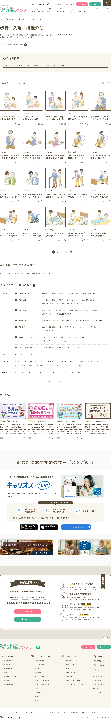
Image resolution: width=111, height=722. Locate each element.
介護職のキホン (9, 661)
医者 (87, 310)
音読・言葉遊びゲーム (43, 684)
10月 (72, 372)
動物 (62, 337)
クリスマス (71, 365)
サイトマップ (98, 692)
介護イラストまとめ (13, 421)
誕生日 (17, 361)
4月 (35, 372)
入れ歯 (93, 327)
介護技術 (7, 665)
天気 (55, 337)
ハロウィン (59, 365)
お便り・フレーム (63, 347)
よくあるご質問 (70, 4)
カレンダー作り (40, 664)
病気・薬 (7, 673)
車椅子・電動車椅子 (49, 327)
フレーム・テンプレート (27, 347)
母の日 (90, 361)
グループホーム (98, 320)
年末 (80, 365)
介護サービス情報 (10, 677)
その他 (64, 341)
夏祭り (31, 365)
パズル (37, 688)
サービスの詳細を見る (76, 527)
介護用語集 (97, 680)
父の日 (99, 361)
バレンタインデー (49, 361)
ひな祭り (63, 361)
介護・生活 (70, 664)
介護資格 (7, 681)
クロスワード (40, 676)
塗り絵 (37, 668)
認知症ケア (8, 669)
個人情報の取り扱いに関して (57, 712)
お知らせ (76, 347)
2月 (22, 372)
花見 (71, 361)
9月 (66, 372)
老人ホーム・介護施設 (50, 320)
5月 (41, 372)
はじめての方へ (58, 4)
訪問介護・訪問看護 (82, 320)
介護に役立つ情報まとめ (99, 421)
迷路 (36, 700)
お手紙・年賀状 (47, 347)
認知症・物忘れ (47, 314)
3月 (28, 372)
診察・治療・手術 (76, 310)
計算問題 (38, 672)
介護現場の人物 (71, 660)
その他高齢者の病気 (64, 314)
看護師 (95, 310)
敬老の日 (40, 365)
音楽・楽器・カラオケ (50, 341)
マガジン (98, 670)
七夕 (23, 365)
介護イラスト (69, 656)
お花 (69, 337)
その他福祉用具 (47, 331)
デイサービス (66, 320)
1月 (16, 372)
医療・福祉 (46, 310)
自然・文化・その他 (26, 337)
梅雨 (16, 365)
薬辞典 (98, 656)
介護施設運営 (8, 685)
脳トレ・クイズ (40, 660)
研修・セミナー (101, 661)
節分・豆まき (35, 361)
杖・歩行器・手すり (67, 327)
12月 (87, 372)
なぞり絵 (38, 696)
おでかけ (98, 665)
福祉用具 (22, 327)
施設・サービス (24, 320)
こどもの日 (80, 361)
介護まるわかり (8, 656)
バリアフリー (82, 327)
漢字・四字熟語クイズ (43, 680)
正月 (25, 361)
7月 (53, 372)
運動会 (49, 365)
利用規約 (74, 712)
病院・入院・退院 (60, 310)
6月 (47, 372)
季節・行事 (46, 337)
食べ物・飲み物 (79, 337)
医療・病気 (22, 310)
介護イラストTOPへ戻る (55, 381)
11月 (79, 372)
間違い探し (39, 692)
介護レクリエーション (42, 656)
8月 (60, 372)
